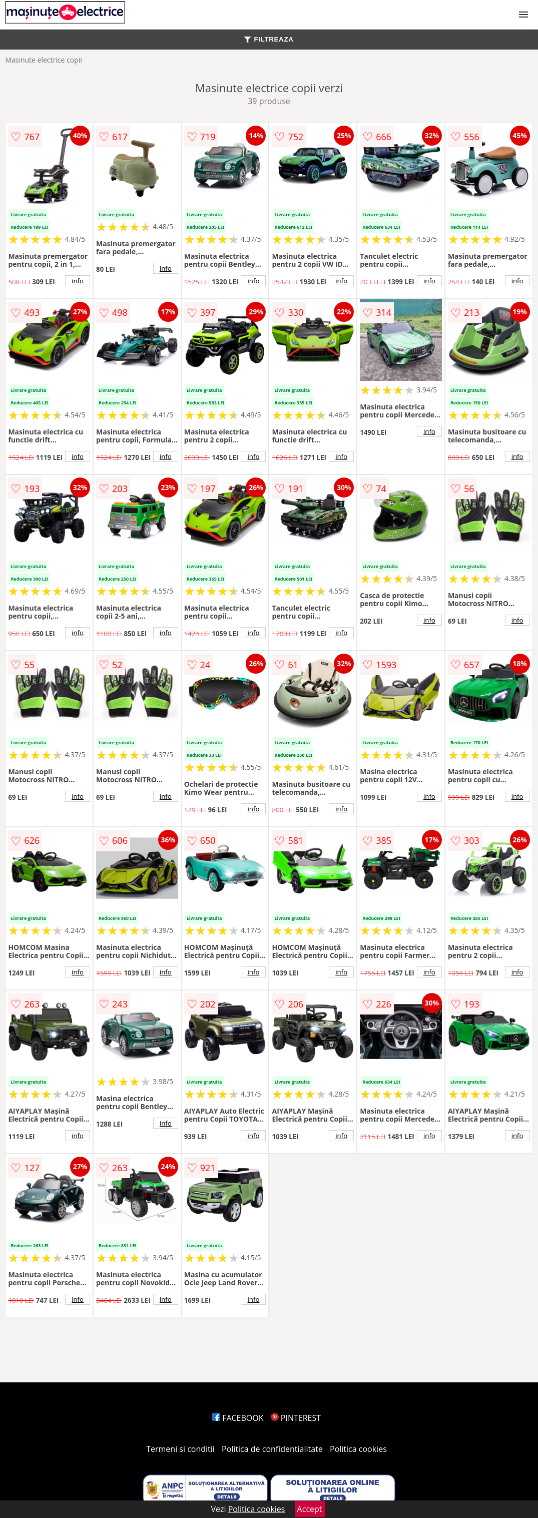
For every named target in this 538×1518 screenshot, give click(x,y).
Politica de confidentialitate (272, 1448)
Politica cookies (358, 1448)
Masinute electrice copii (43, 60)
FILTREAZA (268, 39)
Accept (309, 1508)
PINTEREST (296, 1417)
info (78, 280)
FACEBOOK (238, 1417)
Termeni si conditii (180, 1448)
